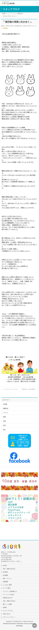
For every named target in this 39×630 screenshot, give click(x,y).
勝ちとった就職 (7, 604)
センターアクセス (8, 610)
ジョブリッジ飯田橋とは (10, 591)
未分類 (5, 404)
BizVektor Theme (23, 623)
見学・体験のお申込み (9, 569)
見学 (4, 425)
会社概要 (5, 575)
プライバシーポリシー (9, 617)
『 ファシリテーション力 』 (9, 389)
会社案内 (5, 572)
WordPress (13, 623)
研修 (4, 417)
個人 (4, 429)
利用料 (5, 607)
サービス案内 (6, 588)
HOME (5, 565)
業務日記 (5, 28)
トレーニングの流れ (8, 594)
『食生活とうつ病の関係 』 (29, 389)
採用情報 (5, 581)
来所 (4, 421)
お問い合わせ (6, 614)
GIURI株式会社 (17, 621)
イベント (5, 412)
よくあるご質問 (7, 585)
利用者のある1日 (7, 598)
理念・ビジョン (7, 578)
